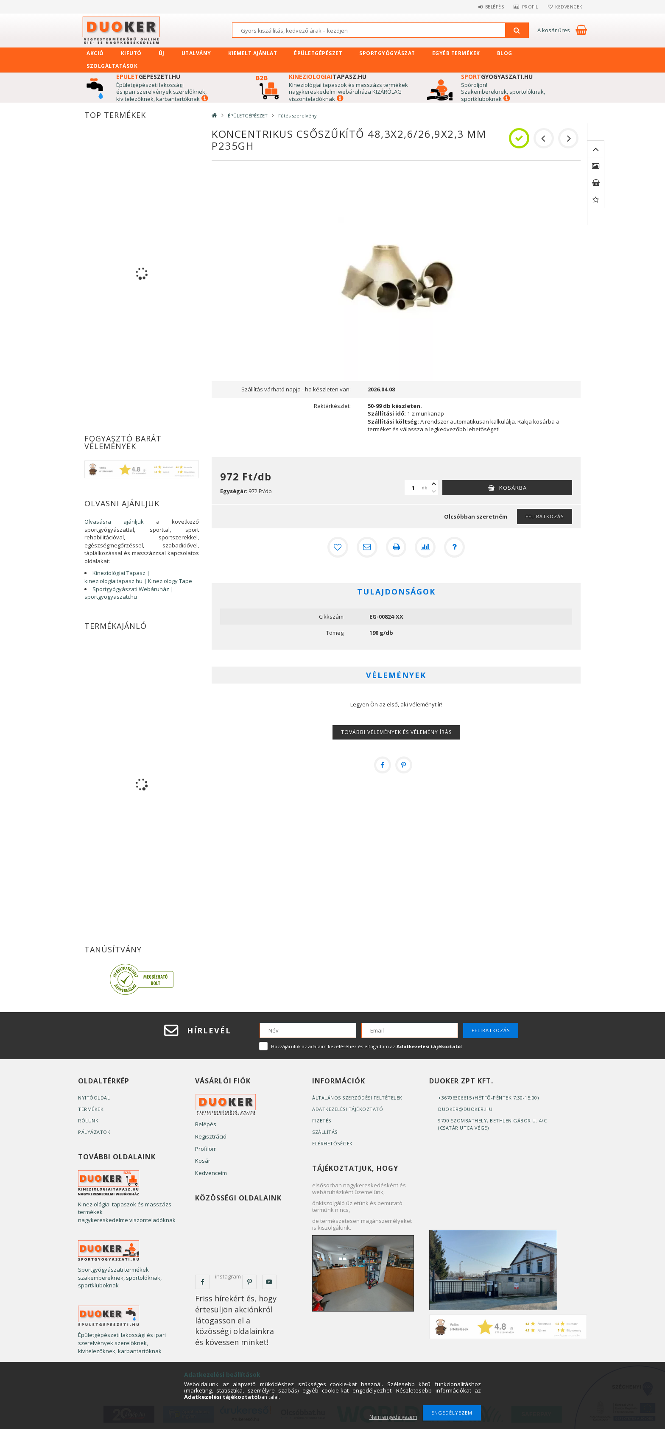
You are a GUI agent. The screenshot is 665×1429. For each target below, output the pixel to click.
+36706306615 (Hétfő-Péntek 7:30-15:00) (488, 1097)
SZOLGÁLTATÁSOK (112, 66)
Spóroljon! (474, 85)
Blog (504, 53)
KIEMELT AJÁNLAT (252, 53)
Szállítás (325, 1132)
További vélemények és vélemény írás (396, 732)
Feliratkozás (544, 516)
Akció (95, 53)
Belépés (487, 7)
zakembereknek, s (488, 91)
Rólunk (88, 1120)
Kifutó (131, 53)
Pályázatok (94, 1132)
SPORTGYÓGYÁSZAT (387, 53)
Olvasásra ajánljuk (114, 521)
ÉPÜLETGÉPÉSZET (318, 53)
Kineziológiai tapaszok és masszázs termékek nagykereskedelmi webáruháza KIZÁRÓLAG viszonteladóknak (348, 92)
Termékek (90, 1109)
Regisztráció (210, 1136)
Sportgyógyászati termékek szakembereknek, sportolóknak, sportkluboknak (120, 1277)
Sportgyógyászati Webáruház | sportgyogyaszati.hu (128, 593)
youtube (269, 1282)
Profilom (206, 1149)
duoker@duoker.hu (465, 1109)
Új (162, 53)
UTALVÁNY (196, 53)
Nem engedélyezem (393, 1417)
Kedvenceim (211, 1173)
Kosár (202, 1160)
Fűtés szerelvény (297, 115)
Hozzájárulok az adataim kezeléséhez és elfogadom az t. (367, 1046)
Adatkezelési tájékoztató (347, 1109)
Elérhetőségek (332, 1143)
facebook (202, 1282)
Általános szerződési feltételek (357, 1097)
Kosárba (513, 487)
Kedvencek (567, 7)
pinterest (249, 1282)
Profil (525, 7)
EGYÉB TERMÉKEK (456, 53)
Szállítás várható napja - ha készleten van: (296, 389)
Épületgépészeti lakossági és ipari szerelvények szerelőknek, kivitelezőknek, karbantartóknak (161, 92)
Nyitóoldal (94, 1097)
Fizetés (321, 1120)
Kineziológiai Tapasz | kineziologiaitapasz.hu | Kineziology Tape (138, 577)
